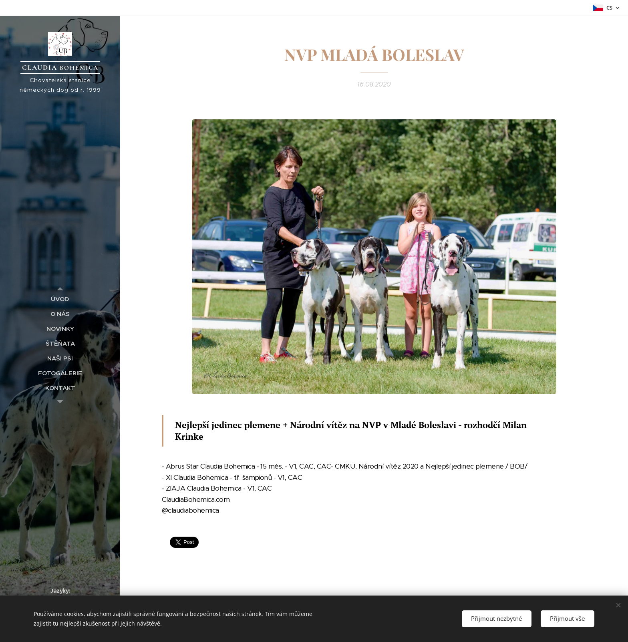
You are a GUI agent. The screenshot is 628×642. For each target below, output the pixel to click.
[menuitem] (60, 299)
